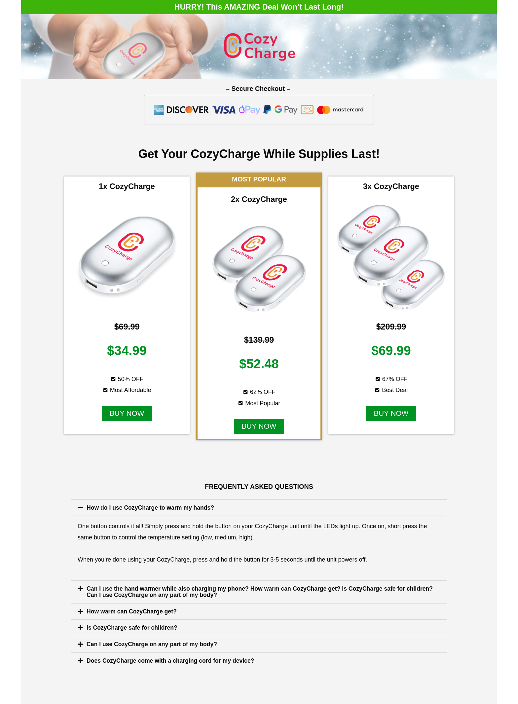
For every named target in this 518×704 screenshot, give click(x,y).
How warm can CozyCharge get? (133, 610)
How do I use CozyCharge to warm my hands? (152, 507)
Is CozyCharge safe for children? (133, 627)
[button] (127, 413)
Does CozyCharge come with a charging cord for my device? (172, 659)
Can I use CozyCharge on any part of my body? (153, 643)
